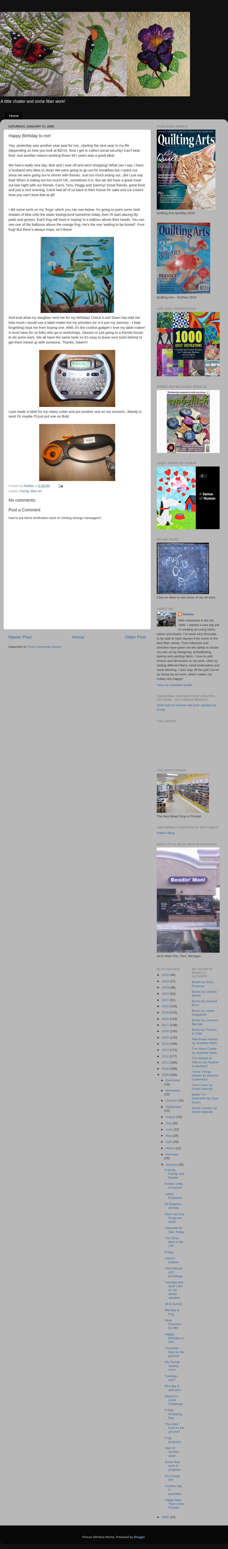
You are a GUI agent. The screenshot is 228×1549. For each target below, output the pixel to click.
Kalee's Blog (166, 833)
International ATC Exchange (174, 1272)
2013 (166, 1050)
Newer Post (20, 637)
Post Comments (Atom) (44, 647)
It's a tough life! (172, 1478)
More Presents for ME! (173, 1324)
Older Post (135, 637)
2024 (166, 981)
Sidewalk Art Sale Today (174, 1230)
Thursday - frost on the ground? (175, 1427)
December (173, 1080)
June (169, 1129)
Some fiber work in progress (173, 1465)
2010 (166, 1068)
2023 (166, 987)
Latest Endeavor (173, 1196)
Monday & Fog (172, 1312)
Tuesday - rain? (172, 1378)
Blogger (139, 1537)
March (170, 1148)
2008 (166, 1517)
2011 (166, 1062)
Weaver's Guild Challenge (174, 1400)
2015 (166, 1037)
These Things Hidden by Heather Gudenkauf (205, 1075)
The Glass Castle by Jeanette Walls (204, 1050)
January (172, 1164)
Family (24, 491)
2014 (166, 1043)
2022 (166, 993)
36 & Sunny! (173, 1304)
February (172, 1154)
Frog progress (173, 1440)
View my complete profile (174, 685)
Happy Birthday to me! (174, 1338)
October (172, 1100)
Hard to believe (172, 1260)
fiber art (36, 491)
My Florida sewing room (172, 1365)
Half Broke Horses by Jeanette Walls (205, 1041)
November (173, 1090)
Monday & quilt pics (173, 1388)
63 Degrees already (173, 1206)
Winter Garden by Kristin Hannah (204, 1110)
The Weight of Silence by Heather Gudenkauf (205, 1062)
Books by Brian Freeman (203, 984)
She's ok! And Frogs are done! (174, 1218)
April (169, 1142)
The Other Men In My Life (174, 1242)
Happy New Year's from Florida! (174, 1503)
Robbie (188, 614)
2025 (166, 975)
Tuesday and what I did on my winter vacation (174, 1290)
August (171, 1117)
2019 (166, 1012)
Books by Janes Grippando (203, 1012)
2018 (166, 1019)
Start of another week (172, 1451)
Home (14, 116)
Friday (169, 1252)
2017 (166, 1025)
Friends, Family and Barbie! (174, 1173)
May (169, 1135)
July (169, 1123)
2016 (166, 1031)
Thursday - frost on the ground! (175, 1351)
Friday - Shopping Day (173, 1413)
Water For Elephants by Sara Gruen (205, 1098)
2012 (166, 1056)
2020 (166, 1006)
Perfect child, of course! (174, 1185)
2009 (166, 1075)
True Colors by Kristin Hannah (202, 1087)
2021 (166, 1000)
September (173, 1107)
